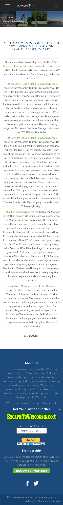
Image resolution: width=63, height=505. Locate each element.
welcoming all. (48, 403)
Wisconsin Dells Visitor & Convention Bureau (34, 84)
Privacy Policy (49, 497)
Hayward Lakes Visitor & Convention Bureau (34, 138)
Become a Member (31, 470)
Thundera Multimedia (49, 501)
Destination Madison (14, 212)
